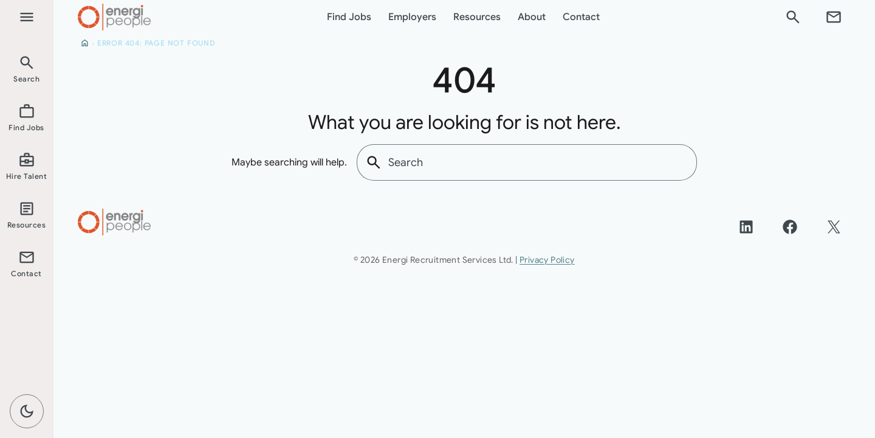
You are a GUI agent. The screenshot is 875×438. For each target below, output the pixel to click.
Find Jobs (349, 17)
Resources (477, 17)
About (532, 17)
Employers (412, 17)
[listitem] (26, 68)
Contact (581, 17)
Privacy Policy (547, 259)
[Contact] (834, 17)
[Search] (793, 17)
